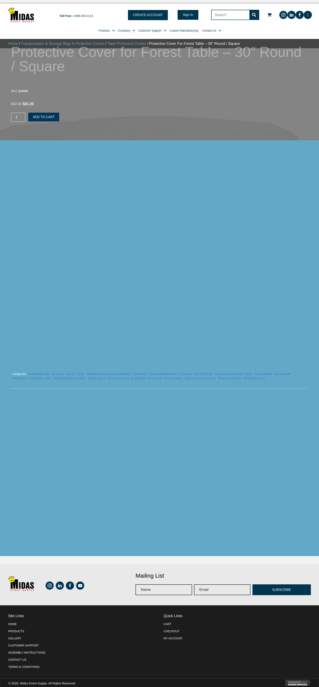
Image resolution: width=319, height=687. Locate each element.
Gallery (14, 634)
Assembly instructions (26, 649)
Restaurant (155, 374)
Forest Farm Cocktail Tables (233, 370)
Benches (58, 370)
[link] (104, 27)
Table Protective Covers (126, 40)
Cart (167, 620)
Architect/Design (38, 370)
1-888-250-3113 (83, 12)
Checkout (172, 627)
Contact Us (17, 656)
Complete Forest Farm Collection (108, 370)
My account (173, 634)
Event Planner (203, 370)
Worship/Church (254, 374)
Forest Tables (263, 370)
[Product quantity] (18, 113)
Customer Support (23, 642)
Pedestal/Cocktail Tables (69, 374)
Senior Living (173, 374)
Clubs (81, 370)
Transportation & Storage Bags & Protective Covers (63, 40)
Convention (140, 370)
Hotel (48, 374)
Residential (138, 374)
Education (185, 370)
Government (282, 370)
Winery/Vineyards (229, 374)
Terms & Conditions (23, 663)
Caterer (70, 370)
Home (13, 40)
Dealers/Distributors (163, 370)
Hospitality (35, 374)
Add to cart (44, 113)
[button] (148, 12)
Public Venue (97, 374)
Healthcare (19, 374)
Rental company (118, 374)
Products (16, 627)
